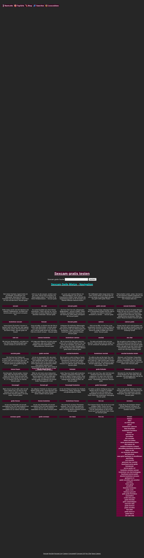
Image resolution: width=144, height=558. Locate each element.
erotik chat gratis (129, 498)
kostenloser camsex (72, 337)
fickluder (72, 369)
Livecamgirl (72, 553)
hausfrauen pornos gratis (129, 474)
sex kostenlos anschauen (129, 452)
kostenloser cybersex (129, 426)
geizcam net (130, 434)
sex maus (72, 416)
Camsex (65, 553)
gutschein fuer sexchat (129, 462)
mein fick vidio (129, 503)
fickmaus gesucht (130, 492)
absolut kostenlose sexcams (129, 476)
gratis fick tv (130, 513)
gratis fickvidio (129, 500)
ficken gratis (130, 484)
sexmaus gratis (15, 416)
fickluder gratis (130, 369)
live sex (101, 401)
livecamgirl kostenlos (72, 385)
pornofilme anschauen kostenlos (130, 448)
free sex (101, 416)
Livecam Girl (80, 553)
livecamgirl (15, 385)
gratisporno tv (129, 478)
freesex (129, 416)
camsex (101, 322)
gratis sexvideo (129, 507)
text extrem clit (129, 444)
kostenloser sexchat (101, 353)
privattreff (129, 486)
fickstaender (130, 466)
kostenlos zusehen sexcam (129, 470)
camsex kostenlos (44, 337)
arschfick (130, 482)
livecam (44, 322)
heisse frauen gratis (44, 369)
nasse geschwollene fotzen (129, 442)
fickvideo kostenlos (129, 488)
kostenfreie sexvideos (129, 430)
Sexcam (45, 553)
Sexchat (51, 553)
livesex (129, 385)
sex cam (44, 306)
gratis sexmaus (44, 416)
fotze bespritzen (129, 428)
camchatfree (130, 496)
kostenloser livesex (72, 401)
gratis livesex (15, 401)
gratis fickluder (101, 369)
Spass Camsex (96, 553)
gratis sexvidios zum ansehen (130, 480)
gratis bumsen (129, 505)
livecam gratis (72, 322)
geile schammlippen (129, 502)
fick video (129, 509)
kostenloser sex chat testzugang (130, 472)
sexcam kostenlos (130, 306)
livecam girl (44, 385)
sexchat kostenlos (72, 353)
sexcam (15, 306)
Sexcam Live (58, 553)
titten (129, 420)
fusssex (129, 432)
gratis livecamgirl (101, 385)
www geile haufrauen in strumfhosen (129, 456)
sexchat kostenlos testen (129, 353)
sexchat (101, 337)
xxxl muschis (129, 460)
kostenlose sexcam (15, 322)
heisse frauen (15, 369)
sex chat (130, 337)
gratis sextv (129, 490)
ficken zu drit (129, 450)
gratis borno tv (130, 511)
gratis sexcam (101, 306)
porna (130, 424)
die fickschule (129, 454)
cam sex (15, 337)
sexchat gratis (15, 353)
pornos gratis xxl (129, 468)
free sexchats (129, 438)
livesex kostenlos (44, 401)
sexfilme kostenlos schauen (129, 446)
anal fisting (129, 458)
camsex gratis (129, 322)
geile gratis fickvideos (129, 494)
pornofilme (129, 436)
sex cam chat (129, 515)
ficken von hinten (129, 440)
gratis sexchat (44, 353)
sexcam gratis (72, 306)
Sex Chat (88, 553)
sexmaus (130, 401)
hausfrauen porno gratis (130, 464)
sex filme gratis (129, 422)
